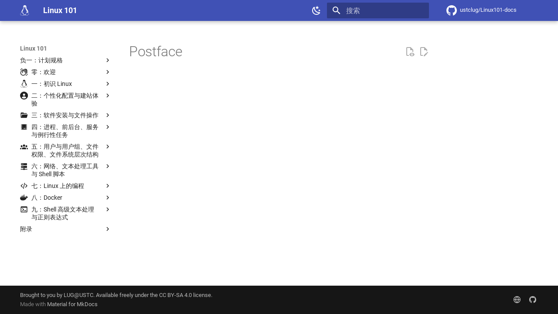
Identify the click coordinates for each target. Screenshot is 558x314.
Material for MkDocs (72, 304)
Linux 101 (33, 48)
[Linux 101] (25, 10)
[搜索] (378, 10)
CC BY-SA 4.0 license (185, 295)
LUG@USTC (78, 295)
